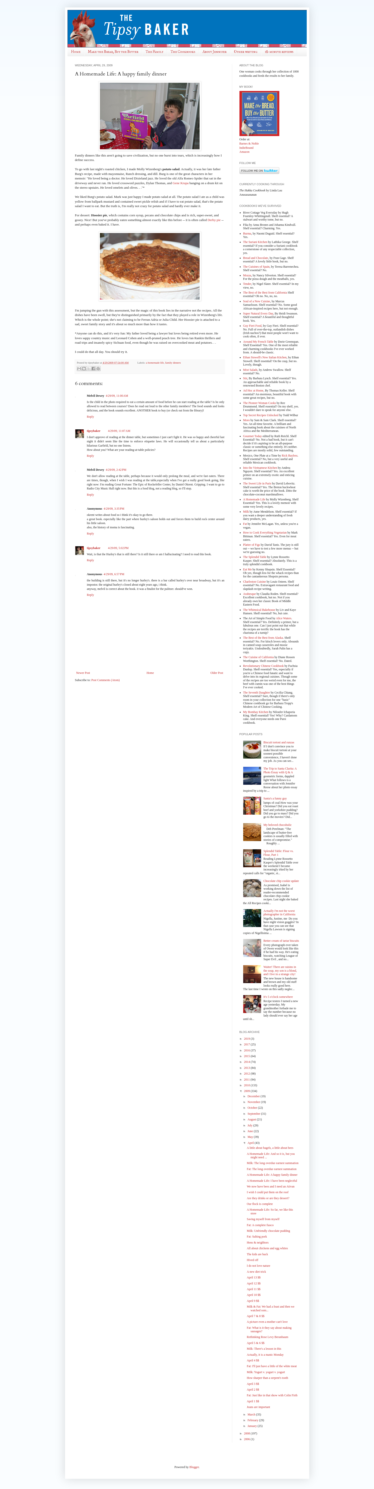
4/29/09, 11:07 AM (119, 431)
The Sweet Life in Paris (257, 483)
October (252, 1107)
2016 (247, 1050)
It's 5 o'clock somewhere (278, 997)
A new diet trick (256, 1271)
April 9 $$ (253, 1301)
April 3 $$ (253, 1384)
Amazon (244, 152)
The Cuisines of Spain (256, 266)
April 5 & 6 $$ (255, 1343)
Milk (246, 511)
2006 (247, 1439)
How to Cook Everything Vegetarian (265, 532)
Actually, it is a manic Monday (265, 1354)
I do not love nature (258, 1265)
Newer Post (83, 673)
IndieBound (246, 148)
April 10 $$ (253, 1295)
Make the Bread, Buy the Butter (113, 52)
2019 (247, 1038)
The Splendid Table (255, 557)
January (252, 1426)
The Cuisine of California (258, 657)
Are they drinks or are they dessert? (268, 1198)
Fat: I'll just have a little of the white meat (272, 1366)
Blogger (194, 1467)
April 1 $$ (253, 1401)
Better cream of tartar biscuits (281, 940)
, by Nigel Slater (261, 284)
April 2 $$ (253, 1389)
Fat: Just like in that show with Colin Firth (272, 1395)
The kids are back (257, 1254)
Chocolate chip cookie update (281, 881)
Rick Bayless (290, 455)
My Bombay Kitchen (255, 712)
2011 (247, 1079)
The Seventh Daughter (256, 692)
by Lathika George (279, 242)
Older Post (217, 673)
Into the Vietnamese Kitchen (260, 468)
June (250, 1131)
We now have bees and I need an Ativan (271, 1186)
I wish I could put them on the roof (267, 1192)
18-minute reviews (279, 52)
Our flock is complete (260, 1204)
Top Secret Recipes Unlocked (261, 415)
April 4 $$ (253, 1360)
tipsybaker (94, 431)
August (252, 1119)
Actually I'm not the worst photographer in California (279, 912)
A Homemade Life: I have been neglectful (272, 1180)
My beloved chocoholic (277, 825)
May (250, 1137)
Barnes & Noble (249, 143)
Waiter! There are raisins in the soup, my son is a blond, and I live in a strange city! (280, 970)
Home (75, 52)
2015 (247, 1056)
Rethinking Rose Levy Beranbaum (267, 1337)
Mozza (247, 275)
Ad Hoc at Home (253, 390)
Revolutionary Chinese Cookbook (263, 666)
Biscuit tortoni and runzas (278, 742)
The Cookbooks (183, 52)
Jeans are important (258, 1407)
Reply (90, 416)
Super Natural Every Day (258, 313)
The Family (154, 52)
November (254, 1102)
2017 (247, 1044)
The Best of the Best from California (265, 292)
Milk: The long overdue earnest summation (272, 1163)
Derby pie (214, 220)
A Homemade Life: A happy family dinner (272, 1174)
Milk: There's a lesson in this (264, 1348)
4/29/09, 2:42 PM (116, 469)
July (250, 1125)
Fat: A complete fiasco (260, 1225)
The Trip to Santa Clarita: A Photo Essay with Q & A (280, 770)
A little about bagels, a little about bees (270, 1148)
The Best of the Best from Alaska (263, 637)
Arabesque (249, 594)
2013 (247, 1068)
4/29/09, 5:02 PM (118, 548)
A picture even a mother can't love (267, 1322)
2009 (247, 1091)
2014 (247, 1062)
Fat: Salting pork (257, 1236)
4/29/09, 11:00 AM (117, 395)
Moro (246, 420)
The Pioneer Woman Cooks (259, 403)
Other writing (245, 52)
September (254, 1113)
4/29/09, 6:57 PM (114, 574)
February (253, 1420)
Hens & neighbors (257, 1242)
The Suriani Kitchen (255, 242)
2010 (247, 1085)
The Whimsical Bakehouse (259, 610)
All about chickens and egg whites (267, 1248)
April (250, 1143)
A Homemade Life (254, 499)
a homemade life (155, 362)
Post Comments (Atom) (105, 680)
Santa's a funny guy (275, 798)
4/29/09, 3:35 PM (114, 508)
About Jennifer (214, 52)
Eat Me (247, 569)
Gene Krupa (181, 183)
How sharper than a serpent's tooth (267, 1378)
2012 (247, 1073)
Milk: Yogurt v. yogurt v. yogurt (266, 1372)
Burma (247, 233)
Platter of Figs (251, 545)
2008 (247, 1433)
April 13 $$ (253, 1277)
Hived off (252, 1260)
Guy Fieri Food (252, 325)
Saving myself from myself (263, 1219)
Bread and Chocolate (255, 258)
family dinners (173, 362)
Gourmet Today (252, 436)
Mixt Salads (250, 370)
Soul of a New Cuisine (256, 301)
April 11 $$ (253, 1289)
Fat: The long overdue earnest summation (271, 1169)
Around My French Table (258, 341)
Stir (245, 378)
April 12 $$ (253, 1283)
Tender (247, 284)
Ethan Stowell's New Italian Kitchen (265, 357)
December (253, 1096)
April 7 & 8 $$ (255, 1316)
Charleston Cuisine (254, 581)
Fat (245, 524)
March (251, 1414)
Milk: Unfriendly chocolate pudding (268, 1231)
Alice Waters (284, 618)
